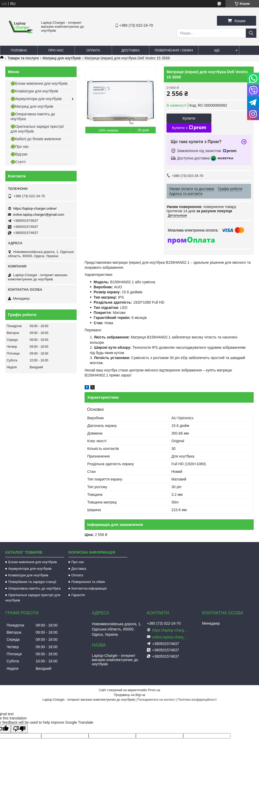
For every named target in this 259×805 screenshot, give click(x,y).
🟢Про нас (20, 146)
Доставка (131, 50)
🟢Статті (18, 162)
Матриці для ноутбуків (62, 58)
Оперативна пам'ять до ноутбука (34, 588)
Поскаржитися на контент (156, 700)
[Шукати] (251, 33)
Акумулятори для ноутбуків (30, 569)
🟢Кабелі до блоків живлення (36, 139)
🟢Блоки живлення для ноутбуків (39, 83)
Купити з (189, 127)
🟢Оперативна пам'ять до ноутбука (33, 116)
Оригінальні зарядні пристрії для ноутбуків (32, 597)
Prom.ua (154, 690)
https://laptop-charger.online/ (35, 208)
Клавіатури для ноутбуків (28, 575)
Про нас (56, 50)
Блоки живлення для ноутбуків (32, 562)
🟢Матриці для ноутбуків (32, 106)
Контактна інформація (89, 588)
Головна (19, 50)
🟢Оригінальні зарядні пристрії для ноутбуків (37, 128)
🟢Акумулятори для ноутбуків (36, 99)
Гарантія (78, 595)
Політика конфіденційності (197, 700)
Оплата (93, 50)
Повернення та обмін (88, 582)
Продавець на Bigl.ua (129, 695)
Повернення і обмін (174, 50)
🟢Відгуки (19, 154)
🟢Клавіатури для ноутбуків (34, 91)
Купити (189, 118)
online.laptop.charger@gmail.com (38, 214)
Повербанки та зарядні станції (32, 582)
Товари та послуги (23, 58)
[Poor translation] (19, 728)
